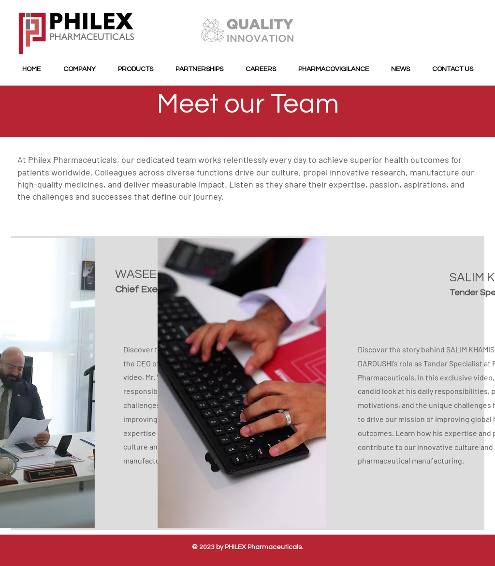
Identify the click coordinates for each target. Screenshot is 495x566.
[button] (79, 69)
